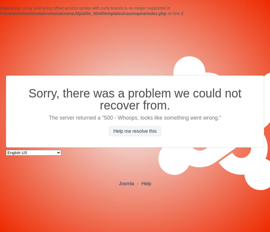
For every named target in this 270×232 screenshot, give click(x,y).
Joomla (126, 183)
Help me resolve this (135, 131)
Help (146, 183)
